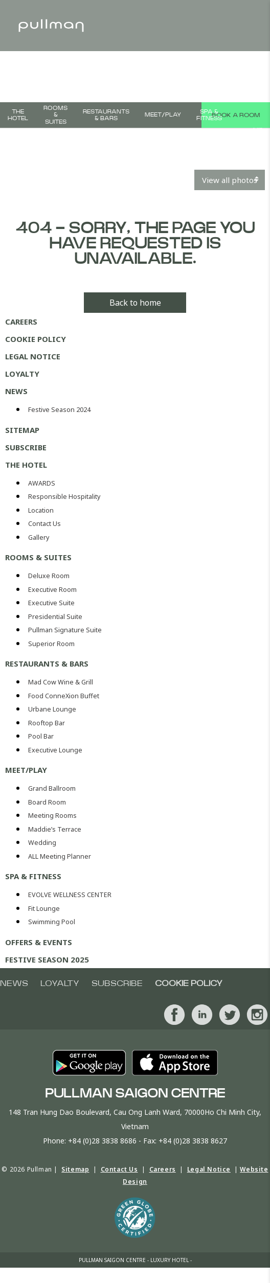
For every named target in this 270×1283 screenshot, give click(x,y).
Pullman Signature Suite (65, 630)
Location (41, 510)
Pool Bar (41, 736)
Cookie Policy (35, 339)
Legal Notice (32, 356)
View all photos (229, 180)
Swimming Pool (51, 922)
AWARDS (41, 483)
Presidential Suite (55, 616)
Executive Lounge (55, 750)
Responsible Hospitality (64, 496)
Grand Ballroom (52, 788)
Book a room (236, 115)
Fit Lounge (44, 908)
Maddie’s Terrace (54, 829)
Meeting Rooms (52, 815)
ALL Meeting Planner (59, 856)
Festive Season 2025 (47, 959)
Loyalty (22, 374)
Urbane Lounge (52, 709)
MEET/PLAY (163, 115)
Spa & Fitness (209, 115)
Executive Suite (51, 603)
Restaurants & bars (106, 115)
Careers (21, 321)
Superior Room (51, 643)
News (16, 391)
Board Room (47, 802)
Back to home (135, 302)
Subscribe (26, 447)
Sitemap (22, 430)
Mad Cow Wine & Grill (60, 682)
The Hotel (18, 115)
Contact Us (44, 523)
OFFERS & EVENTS (38, 942)
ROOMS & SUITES (55, 114)
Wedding (42, 842)
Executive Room (52, 589)
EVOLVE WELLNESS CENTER (69, 894)
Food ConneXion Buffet (63, 696)
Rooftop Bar (46, 723)
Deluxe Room (49, 575)
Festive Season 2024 (59, 409)
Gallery (38, 537)
